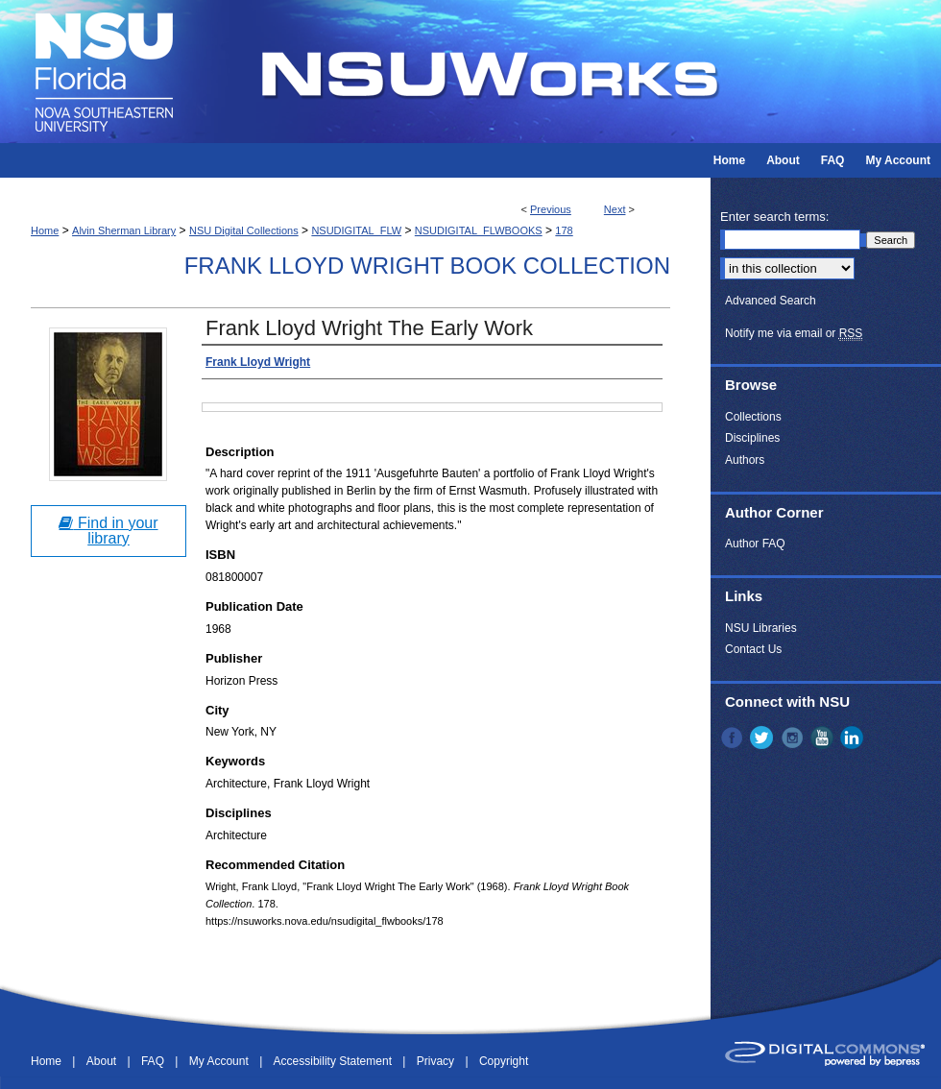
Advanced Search (770, 300)
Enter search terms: (774, 216)
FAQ (154, 1061)
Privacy (437, 1061)
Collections (753, 417)
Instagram (794, 737)
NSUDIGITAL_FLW (356, 230)
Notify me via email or (793, 333)
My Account (220, 1061)
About (103, 1061)
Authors (744, 460)
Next (615, 209)
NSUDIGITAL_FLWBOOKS (479, 230)
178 (563, 230)
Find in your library (108, 530)
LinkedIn (853, 737)
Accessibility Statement (335, 1061)
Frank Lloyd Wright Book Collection (427, 265)
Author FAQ (755, 543)
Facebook (733, 737)
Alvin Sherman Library (124, 230)
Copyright (503, 1061)
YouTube (823, 737)
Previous (550, 209)
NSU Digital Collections (244, 230)
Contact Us (753, 649)
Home (45, 230)
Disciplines (752, 438)
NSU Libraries (761, 628)
